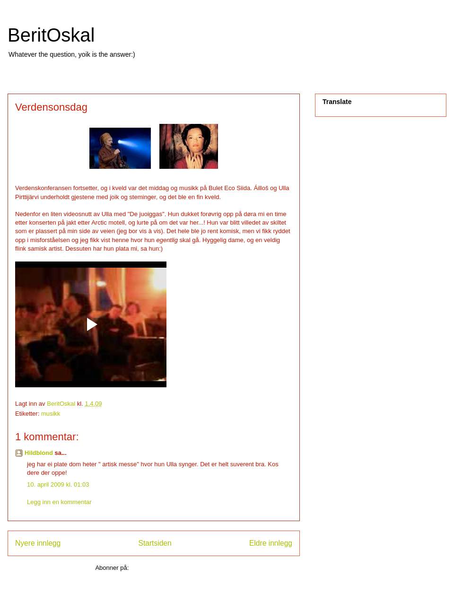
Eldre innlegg (270, 543)
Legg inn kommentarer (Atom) (171, 567)
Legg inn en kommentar (59, 502)
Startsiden (154, 543)
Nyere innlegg (38, 543)
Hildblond (39, 452)
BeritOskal (51, 35)
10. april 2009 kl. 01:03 (58, 484)
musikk (50, 413)
